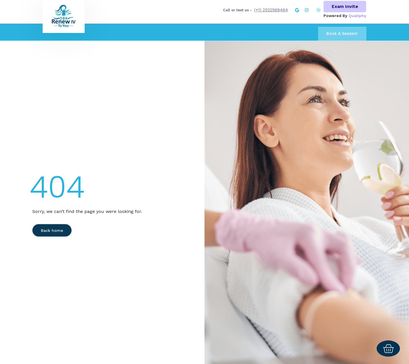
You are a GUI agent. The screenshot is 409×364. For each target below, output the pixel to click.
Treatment (192, 19)
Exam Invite (345, 6)
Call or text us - (237, 10)
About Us (163, 19)
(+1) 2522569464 (271, 9)
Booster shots (226, 19)
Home (140, 19)
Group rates (296, 19)
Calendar (262, 20)
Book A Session (342, 33)
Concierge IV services (339, 19)
